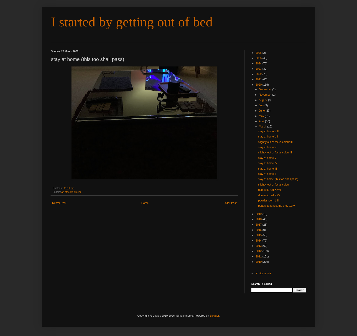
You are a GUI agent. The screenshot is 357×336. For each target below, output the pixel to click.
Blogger (214, 315)
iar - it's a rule (263, 273)
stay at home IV (267, 163)
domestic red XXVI (269, 189)
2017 (259, 224)
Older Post (230, 203)
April (262, 121)
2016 (259, 230)
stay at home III (267, 168)
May (262, 116)
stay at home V (267, 158)
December (265, 89)
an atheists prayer (71, 192)
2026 (259, 52)
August (263, 100)
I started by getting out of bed (132, 21)
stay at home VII (268, 136)
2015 (259, 235)
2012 (259, 251)
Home (145, 203)
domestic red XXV (269, 195)
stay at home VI (267, 147)
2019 (259, 214)
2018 (259, 219)
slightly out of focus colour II (275, 152)
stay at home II (267, 174)
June (262, 110)
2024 (259, 63)
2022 (259, 74)
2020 (259, 84)
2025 (259, 58)
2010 (259, 261)
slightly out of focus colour (274, 184)
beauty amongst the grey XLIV (276, 205)
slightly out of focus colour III (275, 142)
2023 (259, 68)
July (262, 105)
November (265, 94)
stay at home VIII (268, 131)
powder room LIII (268, 200)
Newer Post (59, 203)
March (263, 126)
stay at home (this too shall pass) (278, 179)
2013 (259, 245)
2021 (259, 79)
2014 (259, 240)
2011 (259, 256)
